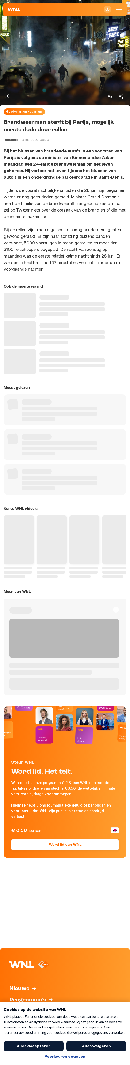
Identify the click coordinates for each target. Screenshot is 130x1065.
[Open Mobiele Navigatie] (118, 9)
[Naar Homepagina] (14, 9)
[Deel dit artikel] (121, 96)
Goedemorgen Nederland (24, 112)
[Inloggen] (107, 9)
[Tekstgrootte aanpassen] (110, 96)
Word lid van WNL (65, 845)
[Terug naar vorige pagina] (8, 96)
